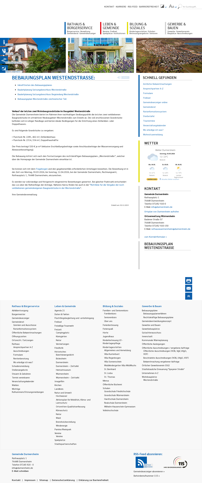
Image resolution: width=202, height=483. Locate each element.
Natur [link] (58, 340)
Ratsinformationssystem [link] (24, 328)
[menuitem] (163, 6)
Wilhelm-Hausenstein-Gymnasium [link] (119, 406)
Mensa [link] (106, 380)
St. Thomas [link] (109, 376)
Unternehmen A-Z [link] (150, 372)
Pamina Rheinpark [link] (63, 429)
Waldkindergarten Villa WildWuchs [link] (120, 365)
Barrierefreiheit (149, 6)
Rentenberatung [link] (21, 358)
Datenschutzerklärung (63, 480)
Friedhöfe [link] (59, 347)
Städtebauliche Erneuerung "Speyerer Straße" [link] (163, 369)
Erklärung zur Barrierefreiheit (94, 480)
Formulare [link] (18, 354)
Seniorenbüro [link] (110, 317)
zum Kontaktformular (154, 236)
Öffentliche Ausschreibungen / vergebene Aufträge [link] (165, 347)
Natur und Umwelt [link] (63, 392)
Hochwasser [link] (61, 395)
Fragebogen (42, 168)
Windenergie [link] (61, 425)
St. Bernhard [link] (110, 369)
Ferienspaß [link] (108, 328)
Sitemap (43, 480)
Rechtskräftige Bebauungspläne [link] (158, 317)
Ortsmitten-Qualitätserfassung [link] (70, 406)
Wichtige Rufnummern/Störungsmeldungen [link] (28, 390)
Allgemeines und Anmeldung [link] (117, 350)
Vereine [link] (59, 436)
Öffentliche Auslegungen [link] (153, 343)
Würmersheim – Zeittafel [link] (67, 377)
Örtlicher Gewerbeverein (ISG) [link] (156, 365)
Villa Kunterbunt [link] (112, 353)
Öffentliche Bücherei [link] (112, 384)
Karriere (121, 6)
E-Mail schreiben (20, 470)
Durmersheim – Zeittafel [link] (67, 365)
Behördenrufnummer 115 (146, 475)
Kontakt (109, 6)
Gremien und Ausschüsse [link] (24, 324)
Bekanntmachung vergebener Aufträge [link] (161, 361)
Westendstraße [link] (150, 379)
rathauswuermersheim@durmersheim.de (170, 228)
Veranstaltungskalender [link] (23, 381)
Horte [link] (105, 332)
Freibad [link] (58, 321)
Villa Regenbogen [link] (112, 357)
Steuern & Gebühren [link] (21, 373)
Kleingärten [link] (61, 336)
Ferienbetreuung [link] (110, 324)
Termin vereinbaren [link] (21, 377)
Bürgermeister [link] (18, 314)
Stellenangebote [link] (20, 369)
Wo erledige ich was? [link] (23, 362)
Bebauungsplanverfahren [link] (154, 313)
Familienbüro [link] (110, 313)
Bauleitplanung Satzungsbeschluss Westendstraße (42, 89)
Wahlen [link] (15, 385)
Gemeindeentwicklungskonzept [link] (156, 321)
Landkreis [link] (59, 388)
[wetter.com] (152, 180)
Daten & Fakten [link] (62, 314)
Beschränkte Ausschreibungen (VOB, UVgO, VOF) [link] (166, 357)
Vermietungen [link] (62, 343)
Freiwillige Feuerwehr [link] (64, 325)
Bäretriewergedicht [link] (65, 354)
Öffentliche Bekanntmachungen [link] (27, 332)
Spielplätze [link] (60, 439)
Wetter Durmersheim (165, 150)
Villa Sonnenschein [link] (112, 361)
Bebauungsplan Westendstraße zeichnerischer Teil (42, 98)
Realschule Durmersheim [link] (115, 402)
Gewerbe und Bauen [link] (151, 324)
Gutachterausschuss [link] (151, 332)
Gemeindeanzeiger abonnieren (148, 471)
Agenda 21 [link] (60, 310)
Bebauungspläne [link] (150, 310)
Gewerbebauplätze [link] (151, 328)
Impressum (30, 480)
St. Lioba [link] (108, 372)
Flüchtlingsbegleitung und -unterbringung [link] (74, 317)
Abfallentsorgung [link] (20, 310)
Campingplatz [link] (62, 332)
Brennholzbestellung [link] (65, 421)
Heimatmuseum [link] (63, 369)
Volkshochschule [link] (110, 410)
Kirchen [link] (58, 385)
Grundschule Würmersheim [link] (116, 395)
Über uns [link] (108, 321)
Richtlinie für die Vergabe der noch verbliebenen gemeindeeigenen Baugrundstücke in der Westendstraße (68, 186)
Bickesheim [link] (61, 358)
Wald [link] (58, 417)
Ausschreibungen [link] (21, 350)
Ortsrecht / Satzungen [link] (22, 340)
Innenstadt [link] (147, 336)
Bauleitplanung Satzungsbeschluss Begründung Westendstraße (48, 94)
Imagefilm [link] (59, 381)
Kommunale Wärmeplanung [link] (155, 340)
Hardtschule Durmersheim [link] (116, 398)
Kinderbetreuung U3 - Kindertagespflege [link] (113, 342)
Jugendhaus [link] (108, 336)
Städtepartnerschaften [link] (65, 443)
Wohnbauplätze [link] (149, 376)
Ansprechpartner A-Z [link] (23, 347)
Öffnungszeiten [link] (19, 336)
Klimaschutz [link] (62, 410)
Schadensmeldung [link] (20, 365)
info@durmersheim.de (161, 206)
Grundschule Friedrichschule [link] (117, 391)
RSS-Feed (132, 6)
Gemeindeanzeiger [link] (20, 317)
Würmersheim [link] (62, 373)
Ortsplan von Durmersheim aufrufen (161, 211)
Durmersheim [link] (62, 362)
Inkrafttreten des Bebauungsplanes (35, 84)
